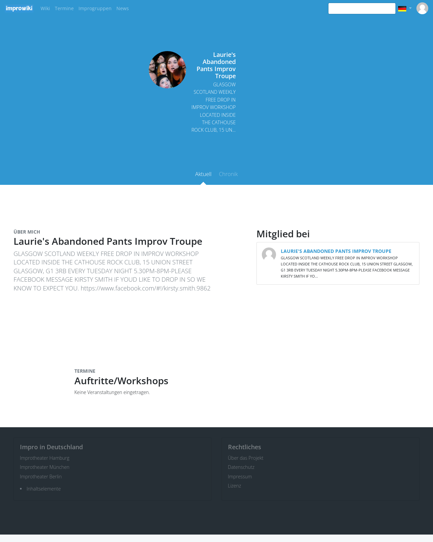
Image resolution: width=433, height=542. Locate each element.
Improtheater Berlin (41, 476)
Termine (64, 8)
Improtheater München (45, 467)
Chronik (228, 174)
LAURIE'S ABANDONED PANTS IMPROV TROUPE (336, 251)
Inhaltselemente (44, 488)
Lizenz (234, 485)
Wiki (45, 8)
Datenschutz (241, 467)
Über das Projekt (246, 458)
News (122, 8)
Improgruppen (95, 8)
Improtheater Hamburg (45, 458)
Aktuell (203, 174)
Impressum (240, 476)
